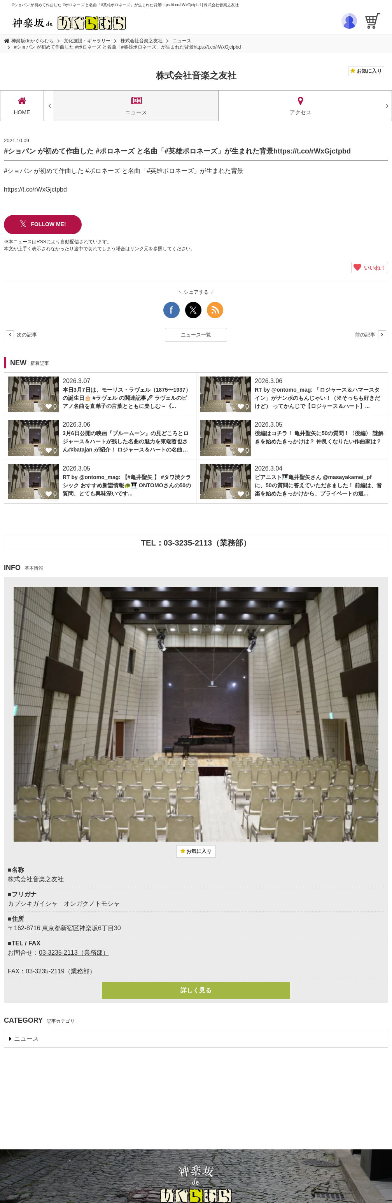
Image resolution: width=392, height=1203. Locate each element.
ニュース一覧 (196, 335)
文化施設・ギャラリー (87, 41)
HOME (22, 105)
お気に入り (368, 71)
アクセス (301, 105)
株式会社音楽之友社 (142, 41)
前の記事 (370, 334)
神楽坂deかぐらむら (32, 41)
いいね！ (370, 267)
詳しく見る (196, 990)
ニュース (182, 41)
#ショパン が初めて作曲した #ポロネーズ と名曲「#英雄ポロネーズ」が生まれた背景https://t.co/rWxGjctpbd (127, 47)
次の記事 (21, 334)
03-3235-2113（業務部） (74, 952)
